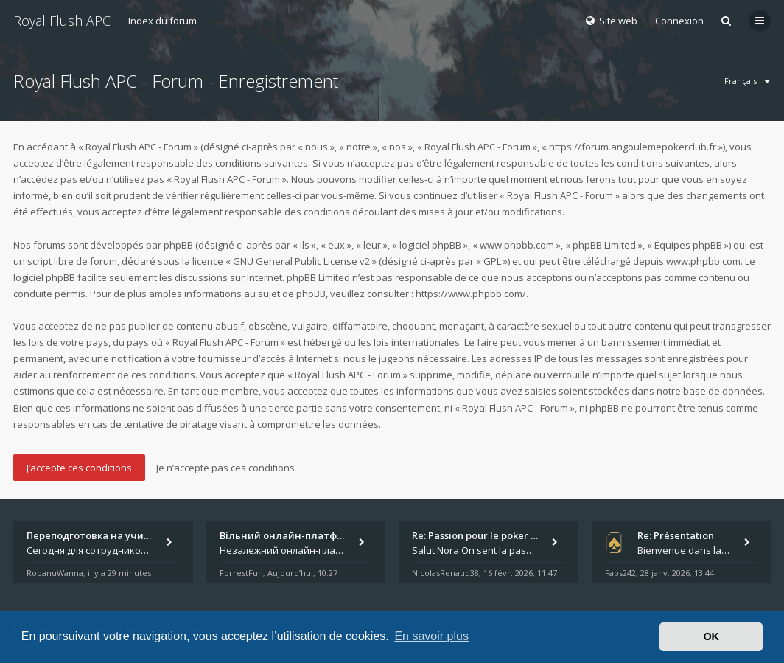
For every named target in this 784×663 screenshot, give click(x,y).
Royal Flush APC (62, 20)
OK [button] (711, 636)
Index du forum (162, 20)
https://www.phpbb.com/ (471, 293)
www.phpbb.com (703, 261)
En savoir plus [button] (431, 636)
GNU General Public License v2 (301, 261)
